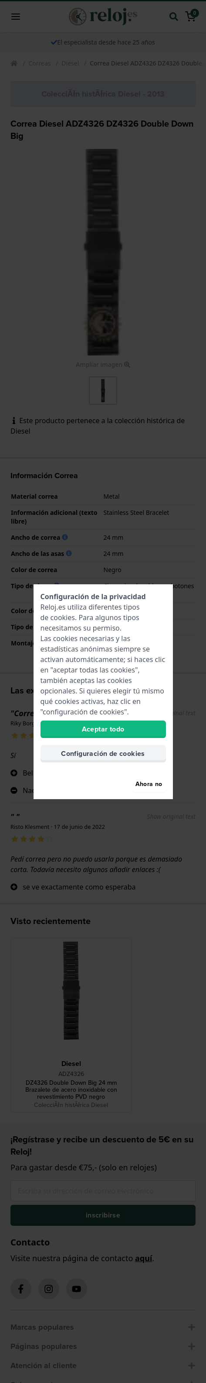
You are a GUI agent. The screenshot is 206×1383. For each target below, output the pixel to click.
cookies (63, 617)
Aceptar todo (103, 729)
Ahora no (148, 784)
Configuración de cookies (103, 753)
